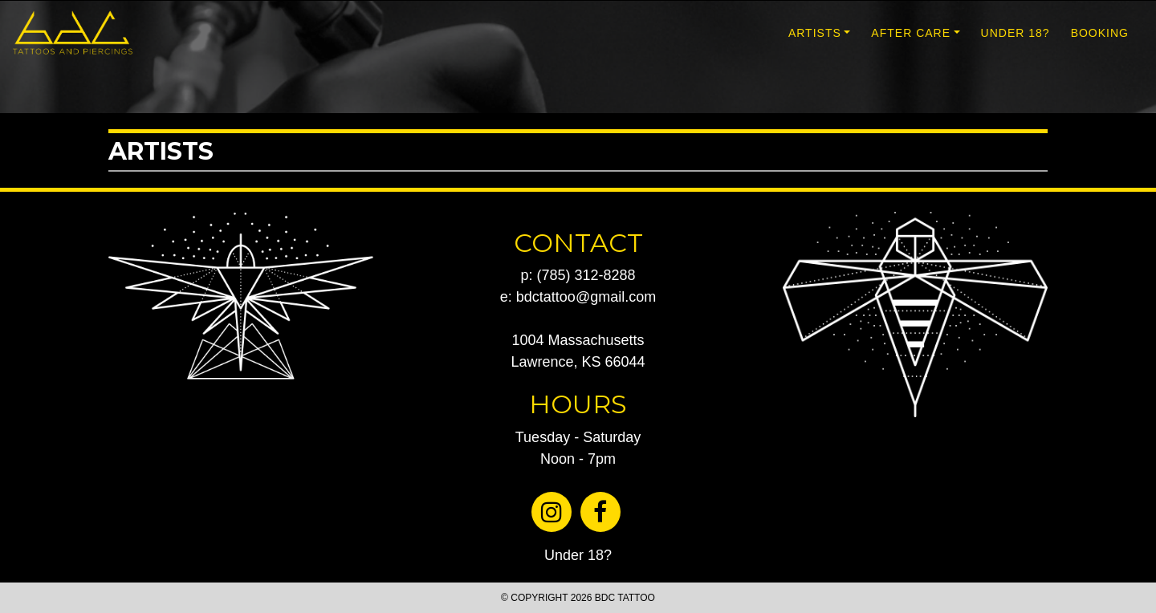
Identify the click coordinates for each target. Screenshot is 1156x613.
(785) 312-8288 (585, 275)
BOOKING (1100, 32)
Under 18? (578, 555)
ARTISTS (814, 32)
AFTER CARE (910, 32)
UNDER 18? (1015, 32)
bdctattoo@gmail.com (586, 297)
